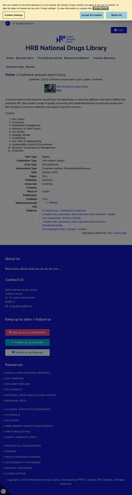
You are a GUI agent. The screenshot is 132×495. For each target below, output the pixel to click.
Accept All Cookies (92, 15)
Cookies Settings (14, 15)
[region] (66, 10)
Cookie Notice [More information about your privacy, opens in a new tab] (100, 8)
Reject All (116, 15)
